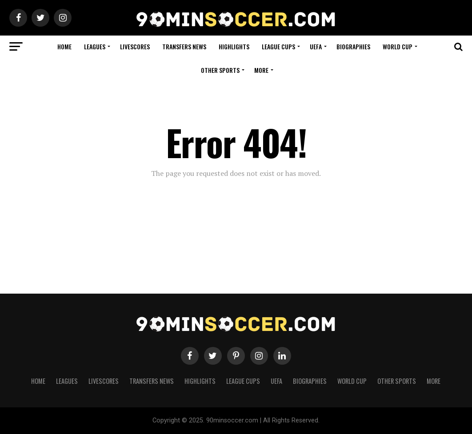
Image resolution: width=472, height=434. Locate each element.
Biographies (353, 46)
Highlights (234, 46)
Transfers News (184, 46)
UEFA (316, 46)
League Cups (278, 46)
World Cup (397, 46)
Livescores (135, 46)
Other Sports (220, 70)
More (261, 70)
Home (64, 46)
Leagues (94, 46)
